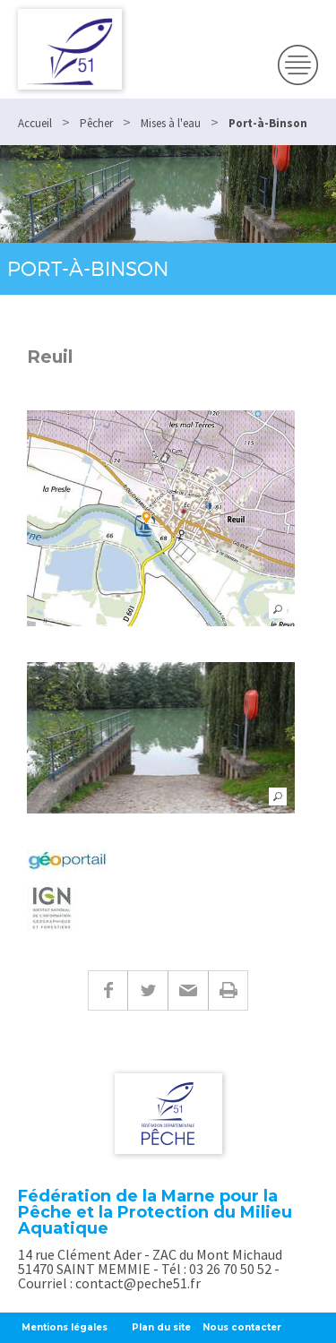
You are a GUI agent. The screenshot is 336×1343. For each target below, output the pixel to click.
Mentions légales (65, 1327)
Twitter (147, 990)
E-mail (188, 990)
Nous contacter (241, 1327)
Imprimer (228, 990)
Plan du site (161, 1327)
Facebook (107, 990)
